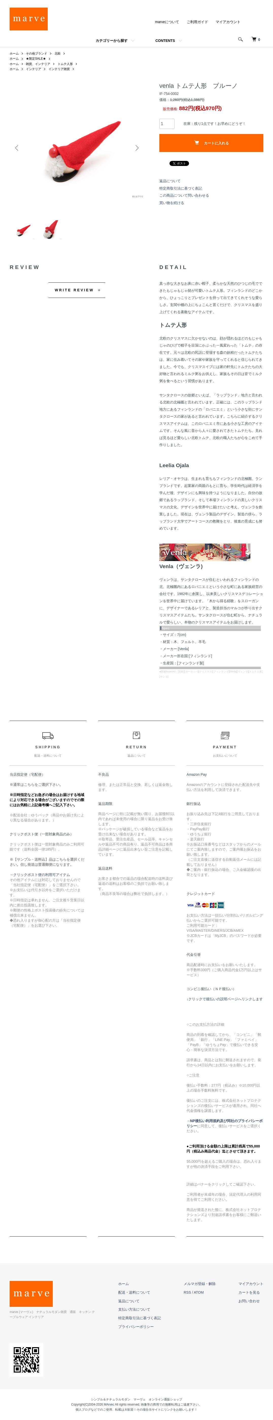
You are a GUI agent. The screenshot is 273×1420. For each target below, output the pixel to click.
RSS (187, 1292)
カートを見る (249, 1292)
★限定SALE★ (36, 58)
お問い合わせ (249, 1301)
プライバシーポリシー (136, 1327)
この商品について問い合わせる (184, 195)
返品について (170, 181)
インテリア (33, 69)
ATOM (199, 1292)
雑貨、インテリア (38, 64)
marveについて (167, 22)
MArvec (109, 1404)
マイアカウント (228, 22)
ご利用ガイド (197, 22)
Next (136, 148)
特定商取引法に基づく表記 (180, 188)
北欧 (58, 53)
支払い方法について (134, 1309)
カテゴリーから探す (112, 41)
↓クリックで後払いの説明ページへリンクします (224, 999)
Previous (17, 148)
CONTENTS (165, 41)
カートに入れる (211, 142)
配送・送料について (134, 1292)
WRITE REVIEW (74, 290)
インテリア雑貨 (59, 69)
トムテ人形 (65, 64)
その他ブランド (36, 53)
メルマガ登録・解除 (200, 1284)
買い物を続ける (171, 203)
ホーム (14, 53)
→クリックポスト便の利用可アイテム (40, 875)
